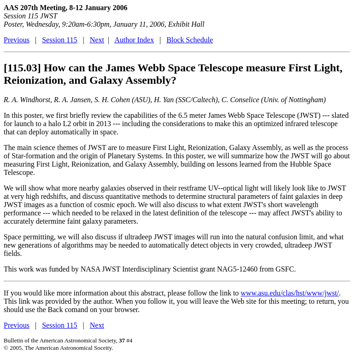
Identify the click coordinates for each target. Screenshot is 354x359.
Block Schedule (189, 40)
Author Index (134, 40)
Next (97, 40)
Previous (17, 40)
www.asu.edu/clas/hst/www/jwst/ (290, 293)
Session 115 (59, 40)
